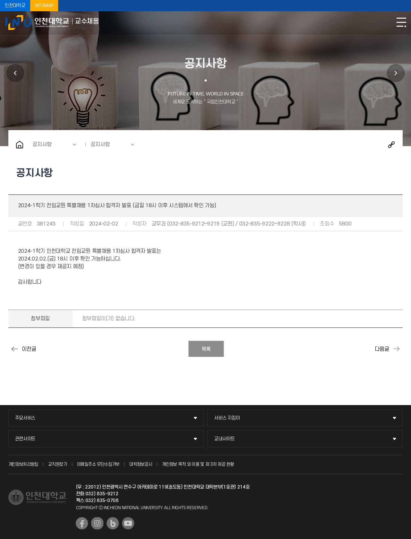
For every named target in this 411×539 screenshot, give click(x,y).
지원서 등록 (396, 73)
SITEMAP (44, 5)
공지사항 (42, 144)
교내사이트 (224, 439)
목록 (206, 349)
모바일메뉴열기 (401, 22)
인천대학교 (15, 5)
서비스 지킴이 (227, 418)
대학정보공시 (140, 464)
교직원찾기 (57, 464)
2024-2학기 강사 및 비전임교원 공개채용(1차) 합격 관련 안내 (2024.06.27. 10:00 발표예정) (396, 348)
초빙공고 (15, 73)
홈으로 (20, 145)
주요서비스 (25, 418)
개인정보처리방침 (23, 464)
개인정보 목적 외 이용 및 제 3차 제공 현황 (198, 464)
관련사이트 (25, 439)
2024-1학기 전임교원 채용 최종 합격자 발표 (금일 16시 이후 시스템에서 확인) (14, 348)
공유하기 (391, 145)
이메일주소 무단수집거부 (98, 464)
